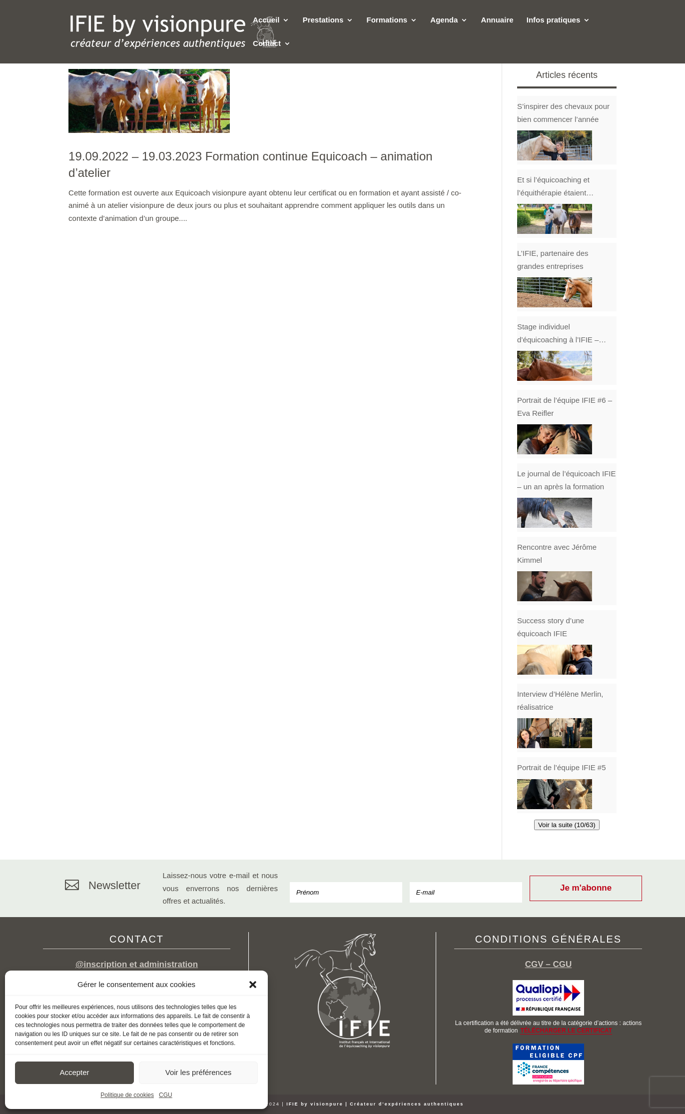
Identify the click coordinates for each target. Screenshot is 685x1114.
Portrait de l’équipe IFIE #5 (561, 767)
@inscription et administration (136, 964)
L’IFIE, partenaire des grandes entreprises (553, 259)
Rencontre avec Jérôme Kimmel (557, 553)
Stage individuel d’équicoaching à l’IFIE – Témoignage (558, 334)
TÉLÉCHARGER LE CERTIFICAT (566, 1030)
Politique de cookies (127, 1095)
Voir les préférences (198, 1072)
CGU (165, 1095)
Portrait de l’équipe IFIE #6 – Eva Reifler (564, 406)
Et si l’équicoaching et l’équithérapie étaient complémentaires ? (553, 187)
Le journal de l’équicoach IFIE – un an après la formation (566, 480)
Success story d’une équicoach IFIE (550, 627)
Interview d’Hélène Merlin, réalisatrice (560, 700)
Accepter (74, 1072)
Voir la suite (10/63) (567, 825)
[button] (253, 985)
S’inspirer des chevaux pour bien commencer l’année (563, 112)
